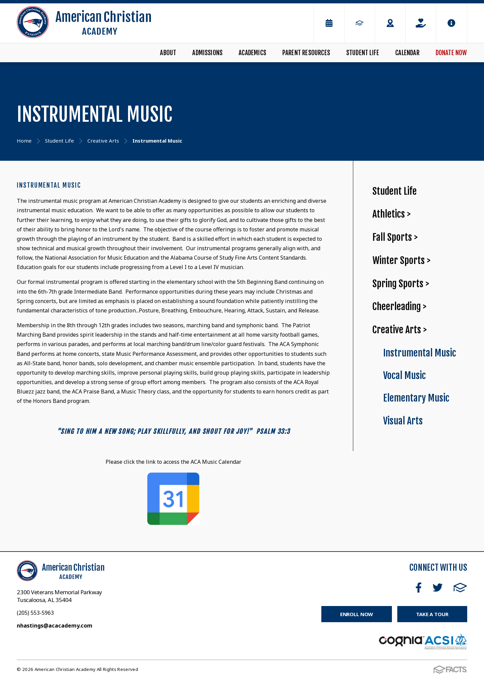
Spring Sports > (400, 284)
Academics (252, 53)
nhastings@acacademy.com (54, 625)
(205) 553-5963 (35, 612)
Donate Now (451, 53)
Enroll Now (356, 614)
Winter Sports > (401, 260)
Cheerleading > (399, 306)
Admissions (207, 53)
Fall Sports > (395, 237)
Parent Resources (306, 53)
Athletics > (391, 214)
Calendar (407, 53)
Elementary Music (416, 398)
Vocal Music (404, 375)
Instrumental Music (419, 353)
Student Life (362, 53)
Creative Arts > (399, 330)
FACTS (460, 587)
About (168, 53)
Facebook (418, 587)
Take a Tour (432, 614)
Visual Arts (403, 421)
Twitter (438, 587)
